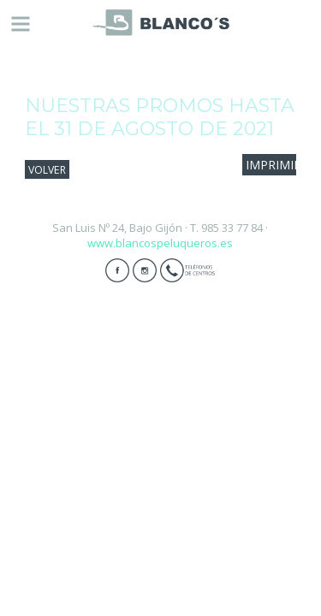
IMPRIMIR (273, 165)
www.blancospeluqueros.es (160, 243)
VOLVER (47, 169)
